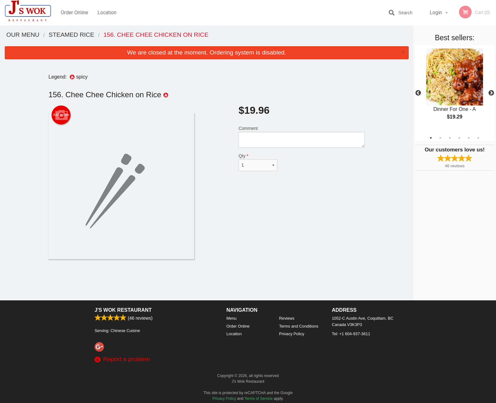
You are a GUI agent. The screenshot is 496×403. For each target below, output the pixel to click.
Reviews (286, 318)
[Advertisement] (206, 280)
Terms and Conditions (298, 326)
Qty (258, 162)
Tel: (351, 333)
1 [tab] (431, 138)
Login (436, 13)
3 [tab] (450, 138)
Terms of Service (259, 398)
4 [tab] (459, 138)
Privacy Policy (291, 333)
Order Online (74, 13)
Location (106, 13)
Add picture (61, 115)
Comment (302, 137)
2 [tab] (440, 138)
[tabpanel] (455, 89)
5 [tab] (469, 138)
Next (491, 93)
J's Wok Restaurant (123, 310)
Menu (231, 318)
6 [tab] (478, 138)
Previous (418, 93)
